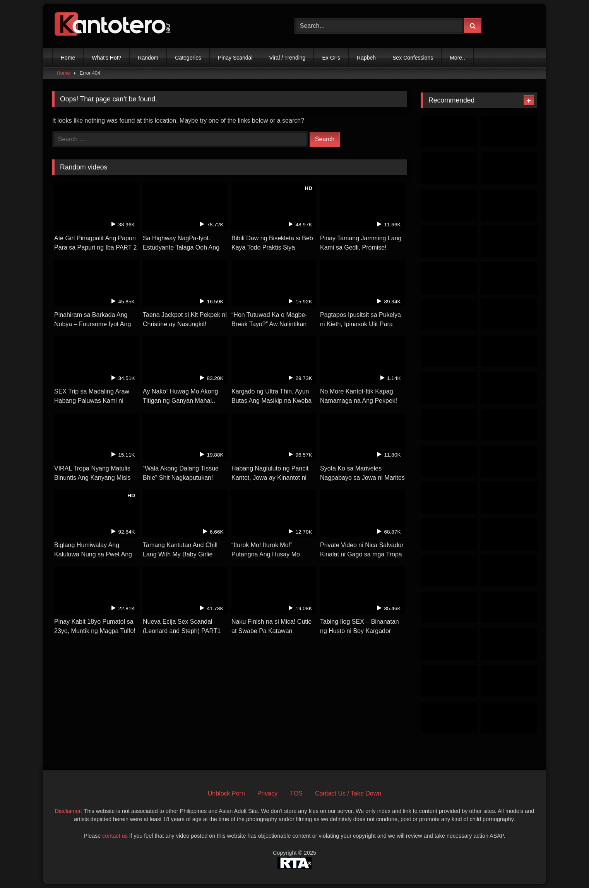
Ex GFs (331, 58)
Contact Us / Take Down (348, 793)
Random (148, 58)
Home (68, 58)
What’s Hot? (106, 58)
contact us (115, 836)
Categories (188, 58)
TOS (296, 793)
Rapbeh (366, 58)
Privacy (267, 793)
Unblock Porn (226, 793)
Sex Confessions (412, 58)
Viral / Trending (287, 58)
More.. (457, 58)
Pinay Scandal (235, 58)
